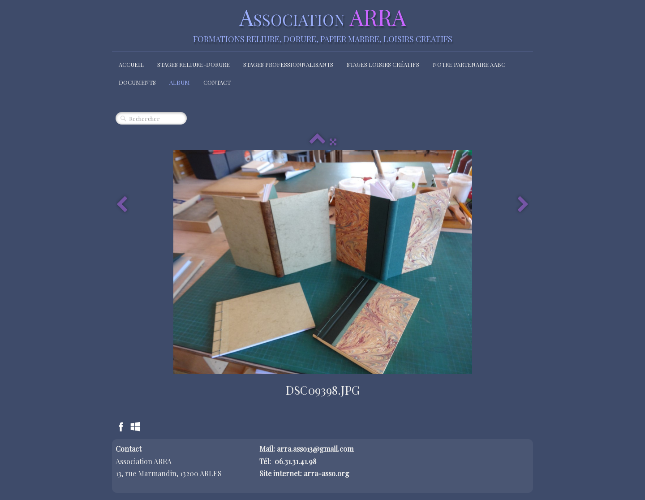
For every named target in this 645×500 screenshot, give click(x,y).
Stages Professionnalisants (288, 64)
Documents (137, 82)
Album (179, 82)
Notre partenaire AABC (469, 64)
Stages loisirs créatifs (383, 64)
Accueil (131, 64)
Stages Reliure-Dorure (193, 64)
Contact (217, 82)
